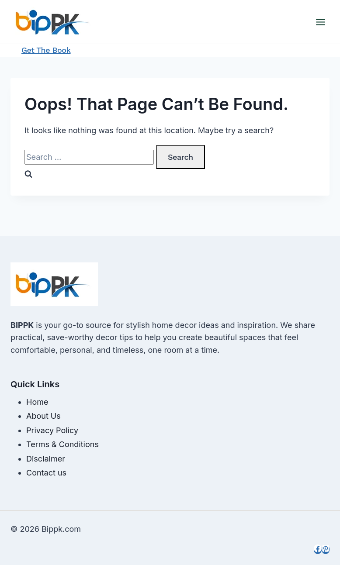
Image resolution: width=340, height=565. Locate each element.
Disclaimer (45, 458)
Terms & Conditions (62, 444)
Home (37, 402)
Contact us (46, 472)
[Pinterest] (326, 549)
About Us (43, 415)
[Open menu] (320, 22)
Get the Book (46, 50)
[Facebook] (318, 549)
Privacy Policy (52, 430)
